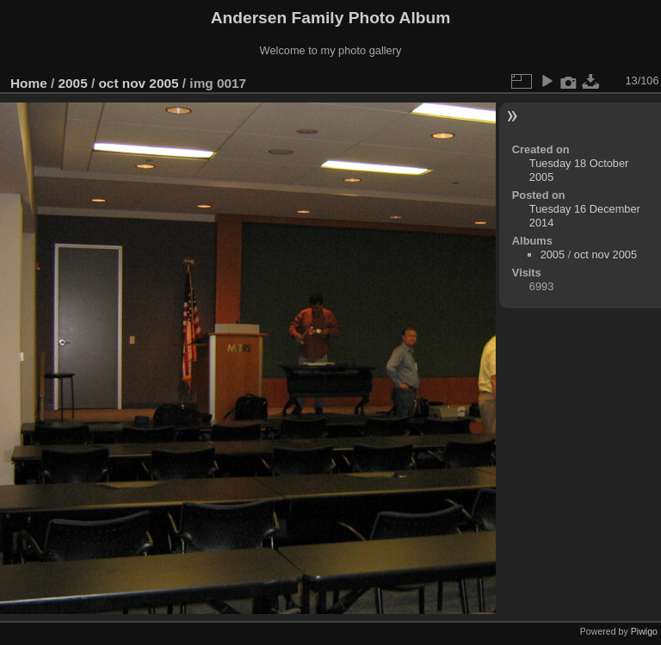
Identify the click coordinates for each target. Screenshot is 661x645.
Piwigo (644, 631)
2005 (73, 83)
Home (28, 83)
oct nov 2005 (138, 83)
